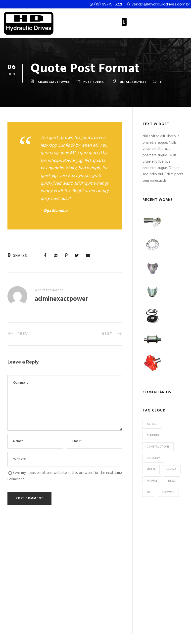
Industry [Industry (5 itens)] (153, 458)
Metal (124, 82)
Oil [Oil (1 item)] (149, 492)
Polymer (139, 82)
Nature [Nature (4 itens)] (152, 481)
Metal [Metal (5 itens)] (151, 469)
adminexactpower (54, 82)
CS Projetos (143, 628)
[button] (124, 22)
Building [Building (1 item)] (153, 435)
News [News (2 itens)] (172, 481)
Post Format (94, 82)
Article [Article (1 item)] (152, 424)
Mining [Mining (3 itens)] (171, 469)
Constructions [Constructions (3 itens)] (158, 447)
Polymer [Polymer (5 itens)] (168, 492)
